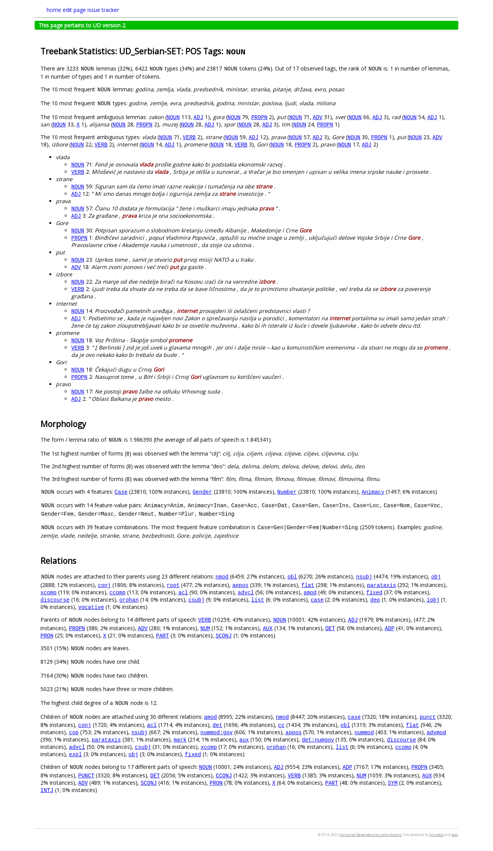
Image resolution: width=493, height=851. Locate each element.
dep (375, 599)
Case (121, 491)
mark (180, 739)
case (317, 599)
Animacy (373, 491)
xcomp (48, 592)
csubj (196, 599)
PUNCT (86, 775)
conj (104, 585)
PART (162, 635)
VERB (189, 137)
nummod (364, 732)
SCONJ (224, 635)
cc (281, 724)
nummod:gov (216, 732)
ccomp (117, 592)
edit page (74, 9)
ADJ (198, 117)
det (217, 724)
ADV (317, 117)
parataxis (381, 585)
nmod (222, 576)
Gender (202, 491)
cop (74, 732)
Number (287, 491)
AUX (267, 628)
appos (240, 585)
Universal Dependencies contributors (370, 834)
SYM (392, 782)
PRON (47, 635)
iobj (432, 599)
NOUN (173, 117)
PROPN (259, 117)
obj (436, 576)
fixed (374, 592)
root (173, 585)
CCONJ (224, 775)
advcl (246, 592)
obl (292, 576)
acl (183, 592)
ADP (389, 628)
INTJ (47, 790)
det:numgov (318, 739)
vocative (91, 606)
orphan (129, 599)
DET (330, 628)
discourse (55, 599)
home (54, 9)
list (257, 599)
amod (310, 592)
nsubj (364, 576)
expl (75, 754)
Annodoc (436, 834)
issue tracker (103, 9)
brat (454, 834)
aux (244, 739)
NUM (205, 628)
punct (427, 716)
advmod (436, 732)
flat (307, 585)
